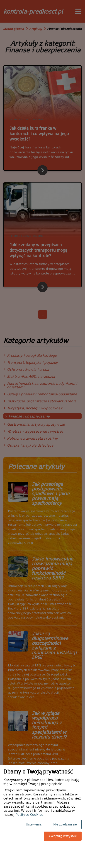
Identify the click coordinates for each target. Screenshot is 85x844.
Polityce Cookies (29, 814)
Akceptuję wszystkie (63, 836)
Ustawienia (33, 824)
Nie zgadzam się (65, 824)
